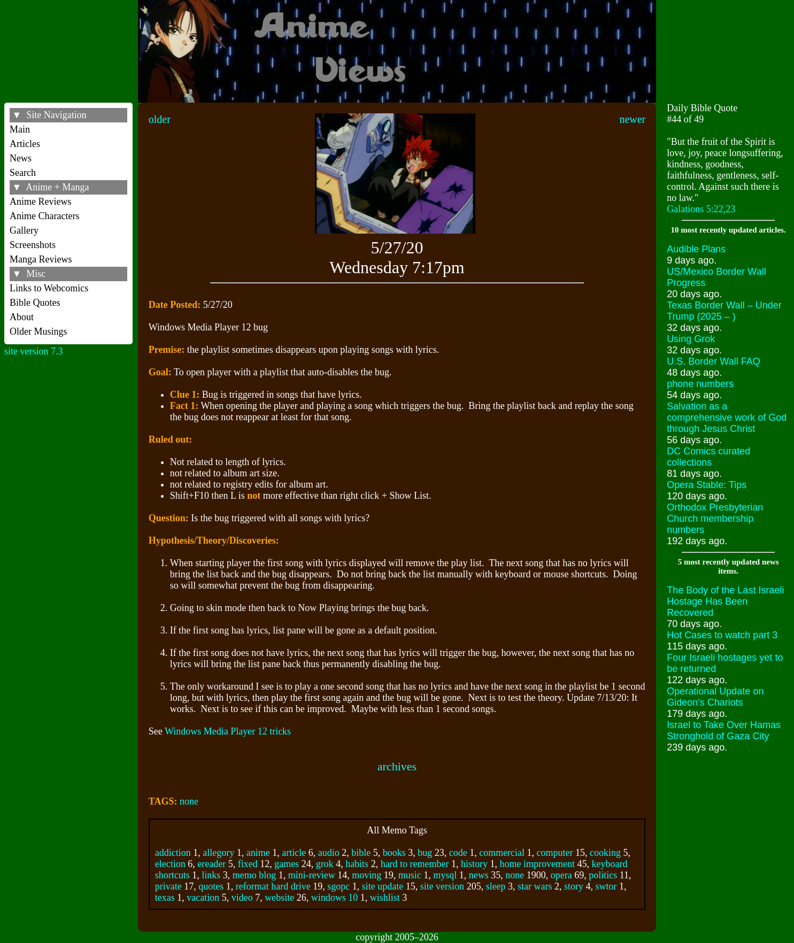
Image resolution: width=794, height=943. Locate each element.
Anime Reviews (40, 201)
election (170, 864)
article (294, 852)
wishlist (385, 897)
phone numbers (700, 383)
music (409, 875)
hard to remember (415, 864)
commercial (502, 852)
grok (325, 864)
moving (366, 875)
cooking (605, 852)
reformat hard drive (273, 886)
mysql (445, 875)
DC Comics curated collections (708, 457)
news (479, 875)
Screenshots (33, 244)
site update (382, 886)
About (22, 317)
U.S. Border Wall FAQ (713, 361)
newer (632, 119)
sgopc (338, 886)
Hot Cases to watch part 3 (722, 635)
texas (165, 897)
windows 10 (334, 897)
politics (603, 875)
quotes (210, 886)
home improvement (537, 864)
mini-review (311, 875)
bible (361, 852)
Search (23, 172)
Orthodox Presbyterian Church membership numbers (715, 518)
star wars (535, 886)
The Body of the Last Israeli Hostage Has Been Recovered (725, 601)
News (21, 158)
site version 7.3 (33, 351)
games (286, 864)
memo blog (254, 875)
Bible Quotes (35, 302)
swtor (606, 886)
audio (329, 852)
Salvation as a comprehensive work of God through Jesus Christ (727, 417)
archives (397, 766)
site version (442, 886)
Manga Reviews (41, 259)
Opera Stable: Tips (706, 485)
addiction (173, 852)
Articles (25, 143)
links (211, 875)
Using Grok (691, 339)
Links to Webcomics (49, 288)
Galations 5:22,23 (701, 209)
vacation (203, 897)
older (160, 119)
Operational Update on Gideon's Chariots (715, 697)
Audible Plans (696, 249)
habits (356, 864)
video (242, 897)
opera (561, 875)
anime (258, 852)
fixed (248, 864)
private (168, 886)
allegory (218, 852)
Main (20, 129)
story (573, 886)
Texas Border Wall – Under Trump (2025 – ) (724, 311)
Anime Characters (44, 216)
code (458, 852)
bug (425, 852)
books (394, 852)
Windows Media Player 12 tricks (228, 731)
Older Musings (38, 331)
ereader (211, 864)
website (279, 897)
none (189, 801)
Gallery (24, 230)
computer (555, 852)
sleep (496, 886)
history (474, 864)
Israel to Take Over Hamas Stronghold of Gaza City (724, 730)
